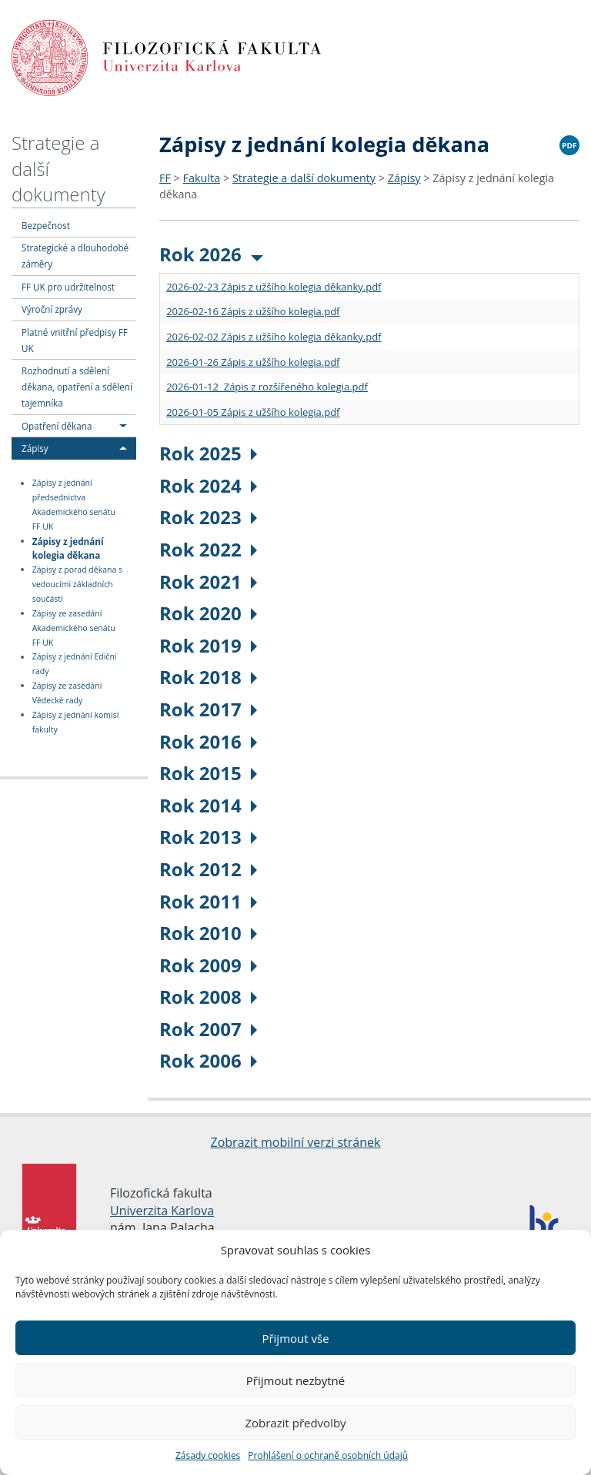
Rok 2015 (208, 773)
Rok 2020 (208, 613)
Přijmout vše (295, 1338)
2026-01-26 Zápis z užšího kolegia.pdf (252, 362)
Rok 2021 (208, 581)
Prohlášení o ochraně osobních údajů (328, 1455)
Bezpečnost (46, 225)
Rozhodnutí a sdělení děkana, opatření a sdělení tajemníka (77, 386)
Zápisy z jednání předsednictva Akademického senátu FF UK (73, 505)
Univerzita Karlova (162, 1210)
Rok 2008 (208, 996)
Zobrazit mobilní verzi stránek (296, 1142)
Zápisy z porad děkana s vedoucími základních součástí (77, 584)
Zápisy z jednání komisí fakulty (75, 722)
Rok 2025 (208, 453)
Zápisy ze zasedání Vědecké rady (67, 693)
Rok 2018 (208, 676)
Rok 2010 (208, 932)
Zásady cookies (207, 1455)
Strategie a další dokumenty (304, 178)
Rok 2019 (208, 645)
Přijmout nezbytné (295, 1380)
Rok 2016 (208, 741)
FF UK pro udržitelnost (68, 287)
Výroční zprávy (52, 309)
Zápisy (35, 448)
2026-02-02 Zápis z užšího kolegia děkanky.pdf (273, 337)
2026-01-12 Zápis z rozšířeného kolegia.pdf (267, 387)
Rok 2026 (211, 254)
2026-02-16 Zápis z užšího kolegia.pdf (252, 311)
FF (165, 178)
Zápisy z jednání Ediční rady (74, 664)
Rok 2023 (208, 517)
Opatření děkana (57, 426)
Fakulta (202, 178)
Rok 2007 (208, 1028)
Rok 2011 (208, 901)
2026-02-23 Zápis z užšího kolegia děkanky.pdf (273, 287)
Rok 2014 (208, 805)
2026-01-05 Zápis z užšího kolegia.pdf (252, 412)
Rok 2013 (208, 836)
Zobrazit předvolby (295, 1422)
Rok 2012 (208, 869)
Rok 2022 (208, 549)
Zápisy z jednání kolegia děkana (68, 547)
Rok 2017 (208, 709)
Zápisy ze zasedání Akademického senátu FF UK (73, 628)
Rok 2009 (208, 965)
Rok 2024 (208, 485)
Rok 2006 (208, 1060)
